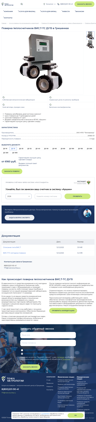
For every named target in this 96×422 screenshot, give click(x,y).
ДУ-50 (46, 148)
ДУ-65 (54, 148)
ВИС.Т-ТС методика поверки (14, 253)
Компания (8, 11)
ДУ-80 (63, 148)
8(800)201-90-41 (65, 4)
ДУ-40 (38, 148)
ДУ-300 (14, 153)
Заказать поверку (12, 171)
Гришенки (48, 4)
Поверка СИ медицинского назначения (82, 383)
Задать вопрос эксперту (18, 218)
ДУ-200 (89, 148)
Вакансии (80, 11)
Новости (66, 11)
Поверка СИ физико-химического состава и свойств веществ (85, 397)
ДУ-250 (5, 153)
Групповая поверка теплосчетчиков (65, 397)
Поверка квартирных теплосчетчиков (65, 380)
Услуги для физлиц (27, 11)
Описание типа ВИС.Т (12, 247)
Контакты (8, 18)
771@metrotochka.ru (12, 268)
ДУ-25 (21, 148)
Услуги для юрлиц (48, 11)
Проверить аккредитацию (63, 310)
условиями (45, 414)
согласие (60, 357)
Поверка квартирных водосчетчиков (65, 388)
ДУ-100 (71, 148)
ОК (75, 415)
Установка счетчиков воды (65, 401)
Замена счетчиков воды (66, 384)
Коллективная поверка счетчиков (66, 406)
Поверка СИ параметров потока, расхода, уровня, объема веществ (84, 390)
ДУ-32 (29, 148)
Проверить (77, 196)
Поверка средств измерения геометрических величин (83, 404)
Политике (66, 359)
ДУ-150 (80, 148)
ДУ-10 (5, 148)
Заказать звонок (84, 4)
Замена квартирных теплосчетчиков (65, 392)
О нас (48, 380)
